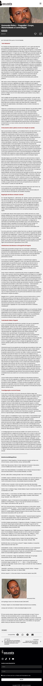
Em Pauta (4, 30)
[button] (17, 634)
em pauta (4, 630)
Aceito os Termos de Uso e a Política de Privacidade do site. (16, 675)
